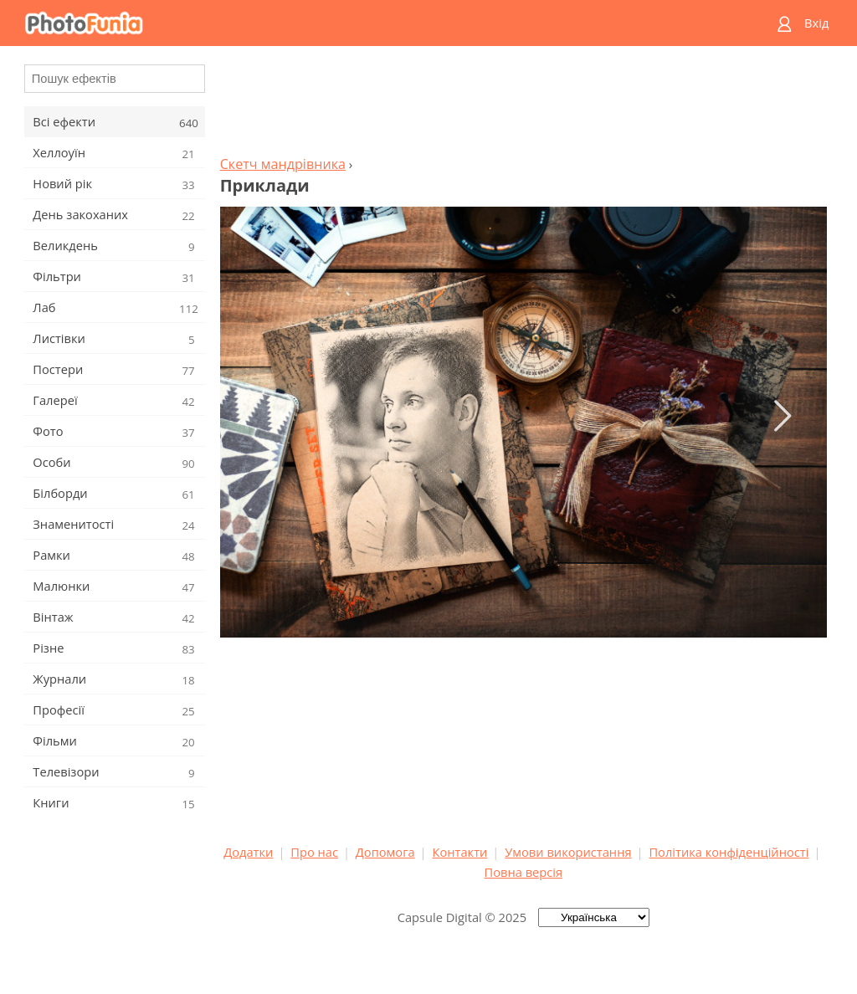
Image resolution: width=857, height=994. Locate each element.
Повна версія (524, 871)
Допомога (385, 851)
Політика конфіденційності (728, 851)
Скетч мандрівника (283, 164)
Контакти (459, 851)
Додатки (248, 851)
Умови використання (568, 851)
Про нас (314, 851)
